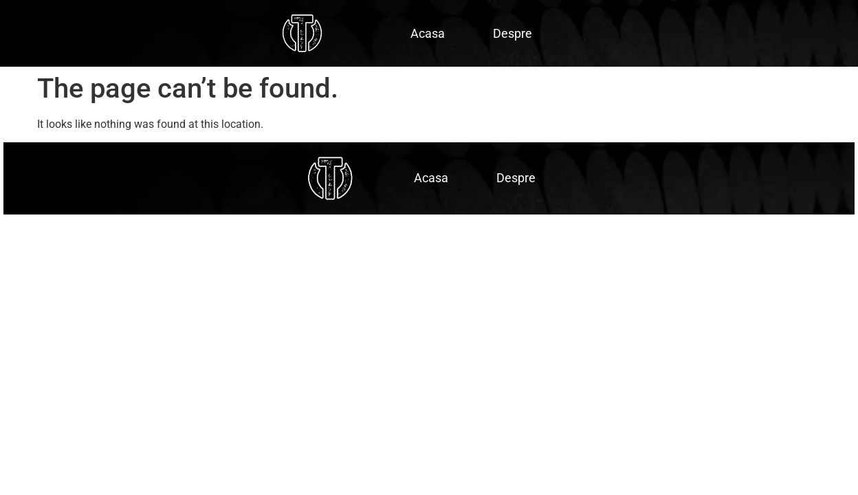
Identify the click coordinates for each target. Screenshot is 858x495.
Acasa (427, 33)
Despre (512, 33)
